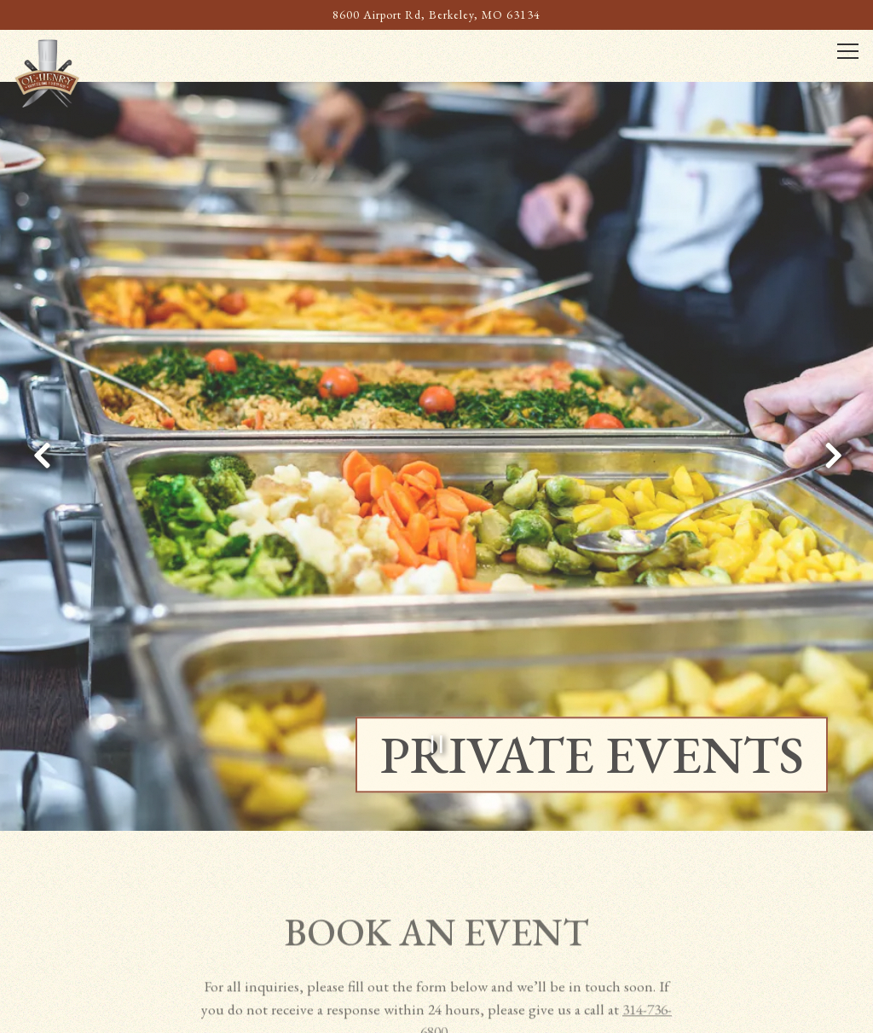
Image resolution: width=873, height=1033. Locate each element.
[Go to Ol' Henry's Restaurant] (436, 15)
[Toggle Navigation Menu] (847, 51)
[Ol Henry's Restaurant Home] (74, 72)
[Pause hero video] (436, 718)
